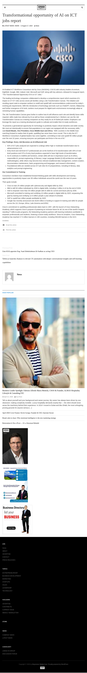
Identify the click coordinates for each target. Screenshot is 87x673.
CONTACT (5, 557)
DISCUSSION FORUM (9, 654)
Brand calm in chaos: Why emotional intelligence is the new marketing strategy (29, 418)
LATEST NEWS (9, 26)
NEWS (17, 26)
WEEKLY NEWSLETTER (10, 613)
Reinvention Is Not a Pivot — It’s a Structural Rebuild (20, 423)
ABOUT (4, 551)
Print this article (9, 230)
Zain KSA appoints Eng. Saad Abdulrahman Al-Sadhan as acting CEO (28, 251)
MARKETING (6, 579)
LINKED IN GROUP (8, 651)
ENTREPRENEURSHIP (10, 573)
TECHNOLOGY (7, 591)
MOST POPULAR (7, 293)
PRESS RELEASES (8, 560)
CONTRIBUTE (7, 607)
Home (4, 548)
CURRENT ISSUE (8, 610)
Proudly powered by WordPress (58, 664)
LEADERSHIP (7, 588)
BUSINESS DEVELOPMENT (11, 576)
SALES (4, 585)
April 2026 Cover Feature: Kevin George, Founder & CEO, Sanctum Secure (28, 413)
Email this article (9, 225)
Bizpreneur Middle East (39, 664)
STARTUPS (6, 582)
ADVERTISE (6, 554)
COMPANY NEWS (8, 635)
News (37, 26)
